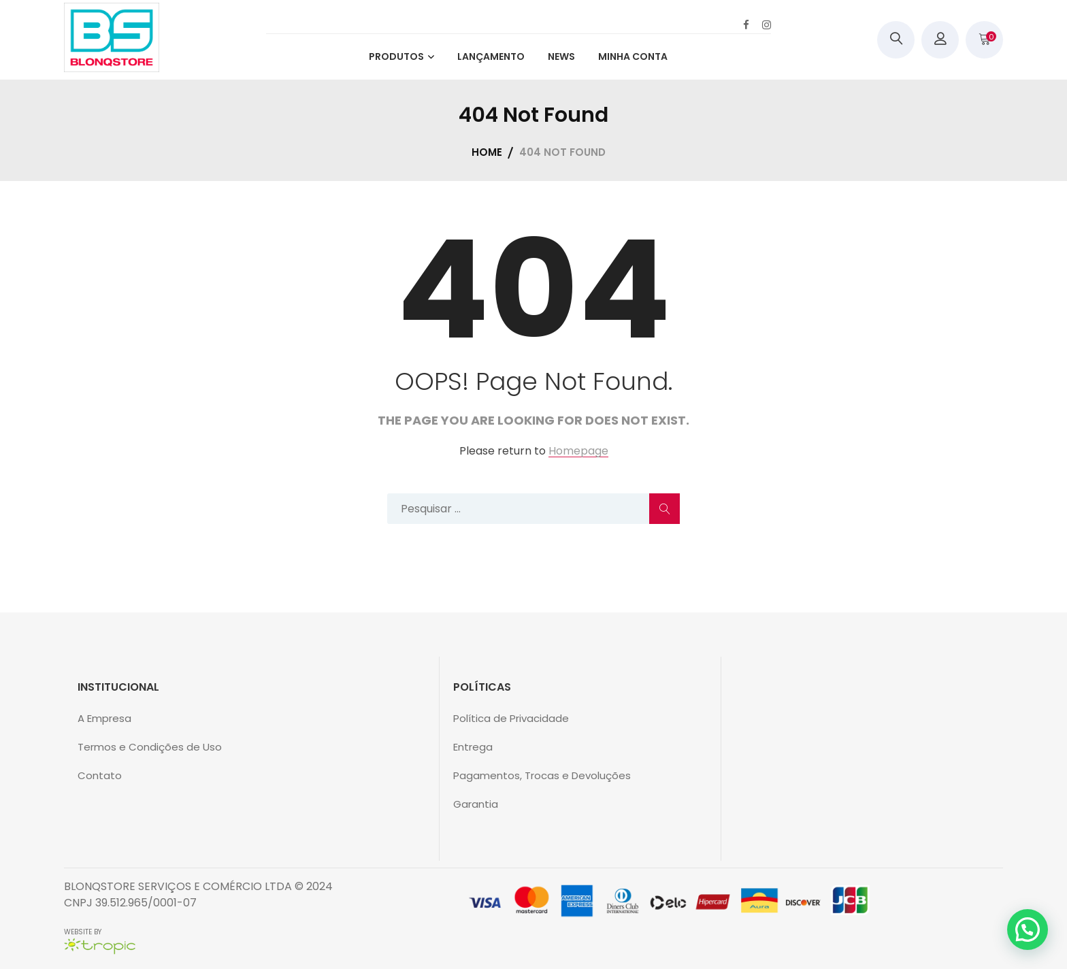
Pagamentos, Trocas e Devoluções (542, 775)
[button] (1027, 929)
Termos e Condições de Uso (150, 747)
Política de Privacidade (511, 718)
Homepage (578, 451)
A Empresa (104, 718)
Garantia (475, 804)
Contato (100, 775)
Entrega (473, 747)
